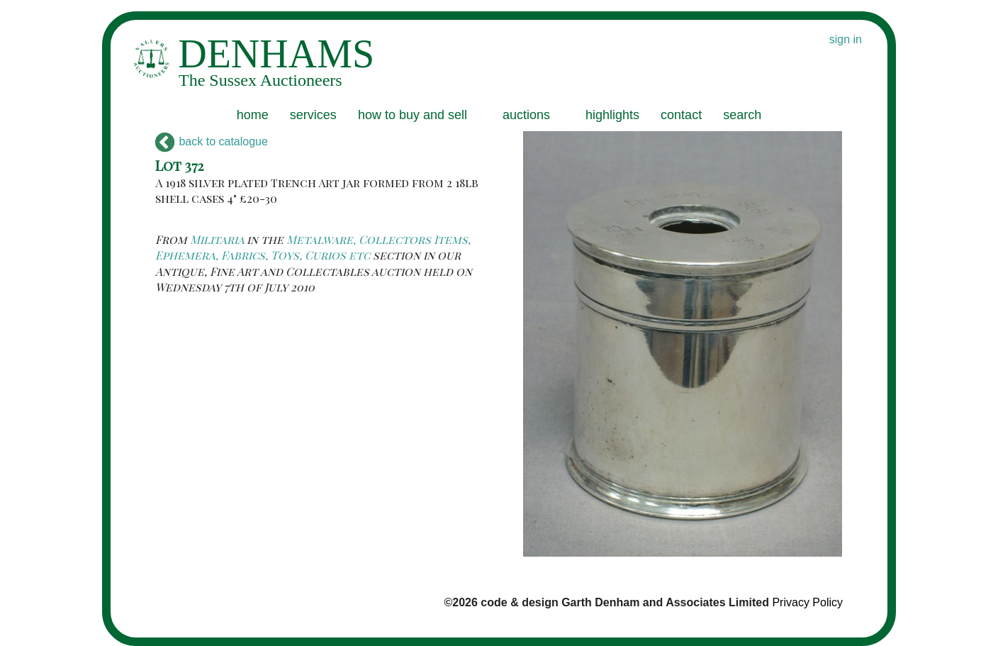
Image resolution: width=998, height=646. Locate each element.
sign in (845, 39)
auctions (526, 115)
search (742, 115)
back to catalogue (211, 141)
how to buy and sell (412, 115)
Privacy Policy (807, 602)
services (313, 115)
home (253, 115)
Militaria (217, 239)
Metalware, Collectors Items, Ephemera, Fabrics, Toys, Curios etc (313, 247)
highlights (612, 115)
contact (681, 115)
